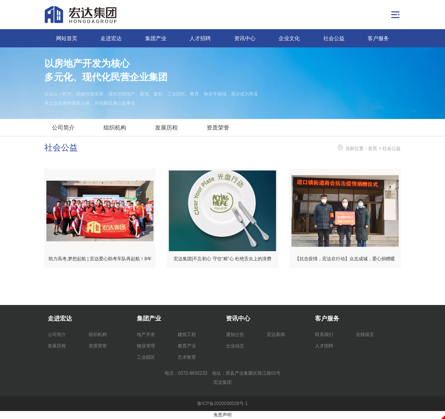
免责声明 (222, 414)
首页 (372, 148)
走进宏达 (111, 38)
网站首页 (66, 38)
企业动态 (235, 346)
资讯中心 (244, 38)
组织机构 (114, 127)
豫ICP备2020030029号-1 (222, 403)
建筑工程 (187, 334)
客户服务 (378, 38)
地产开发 (146, 334)
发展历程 (166, 127)
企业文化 (289, 38)
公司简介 (63, 127)
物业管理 (146, 346)
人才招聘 (200, 38)
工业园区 (146, 357)
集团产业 (155, 38)
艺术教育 (187, 357)
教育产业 (187, 346)
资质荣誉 (218, 127)
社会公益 (334, 38)
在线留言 (365, 334)
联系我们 (324, 334)
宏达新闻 (276, 334)
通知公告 (235, 334)
